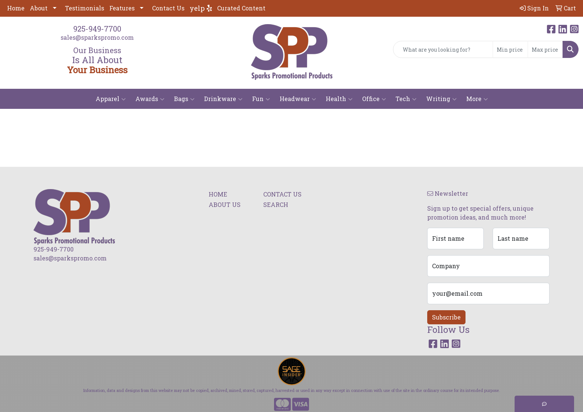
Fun (261, 98)
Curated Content (241, 8)
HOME (218, 194)
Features (122, 8)
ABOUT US (225, 204)
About (39, 8)
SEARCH (275, 204)
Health (339, 98)
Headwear (298, 98)
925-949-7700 (97, 28)
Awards (149, 98)
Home (16, 8)
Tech (406, 98)
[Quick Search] (443, 49)
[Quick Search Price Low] (510, 49)
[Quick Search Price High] (545, 49)
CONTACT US (282, 194)
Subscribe (446, 317)
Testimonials (84, 8)
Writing (441, 98)
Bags (184, 98)
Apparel (111, 98)
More (477, 98)
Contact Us (168, 8)
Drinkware (223, 98)
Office (374, 98)
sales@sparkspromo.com (97, 37)
